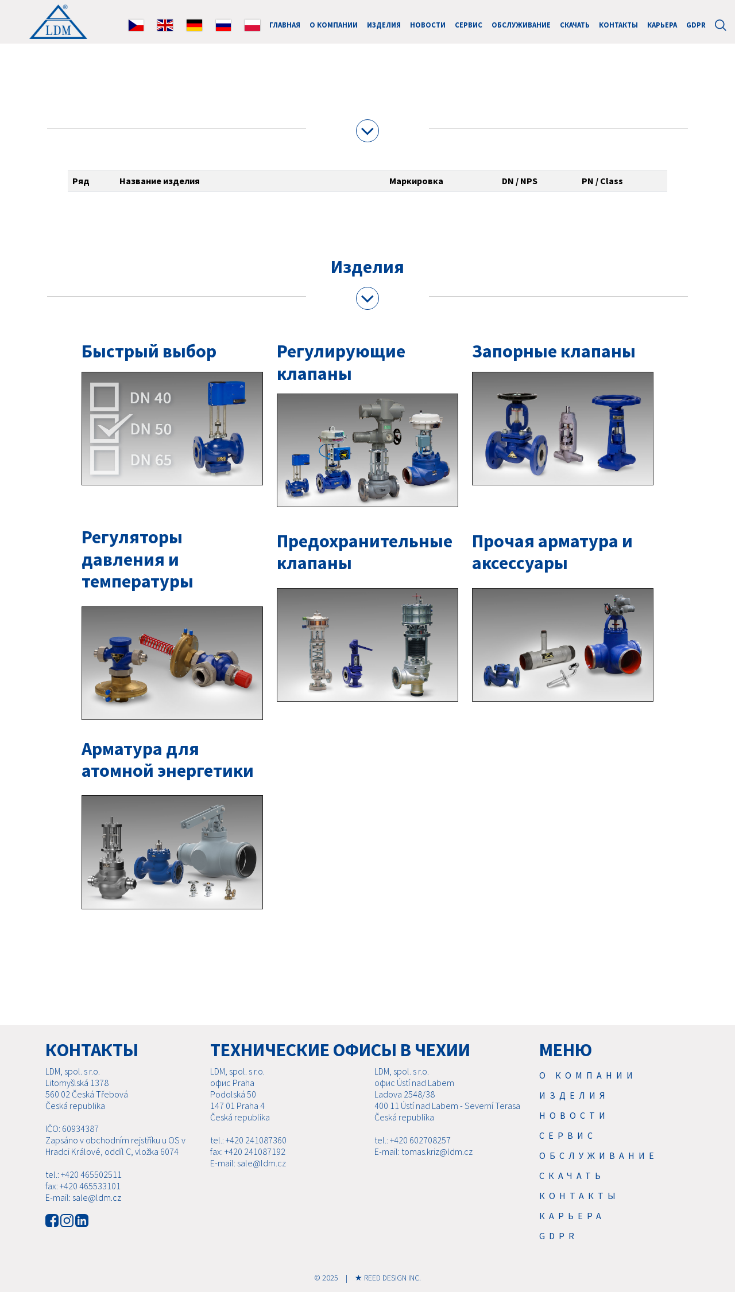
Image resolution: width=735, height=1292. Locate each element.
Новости (428, 24)
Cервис (468, 24)
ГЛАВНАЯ (284, 24)
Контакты (618, 24)
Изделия (384, 24)
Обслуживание (521, 24)
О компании (334, 24)
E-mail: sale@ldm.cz (83, 1197)
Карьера (662, 24)
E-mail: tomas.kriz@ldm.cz (423, 1151)
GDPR (696, 24)
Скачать (575, 24)
